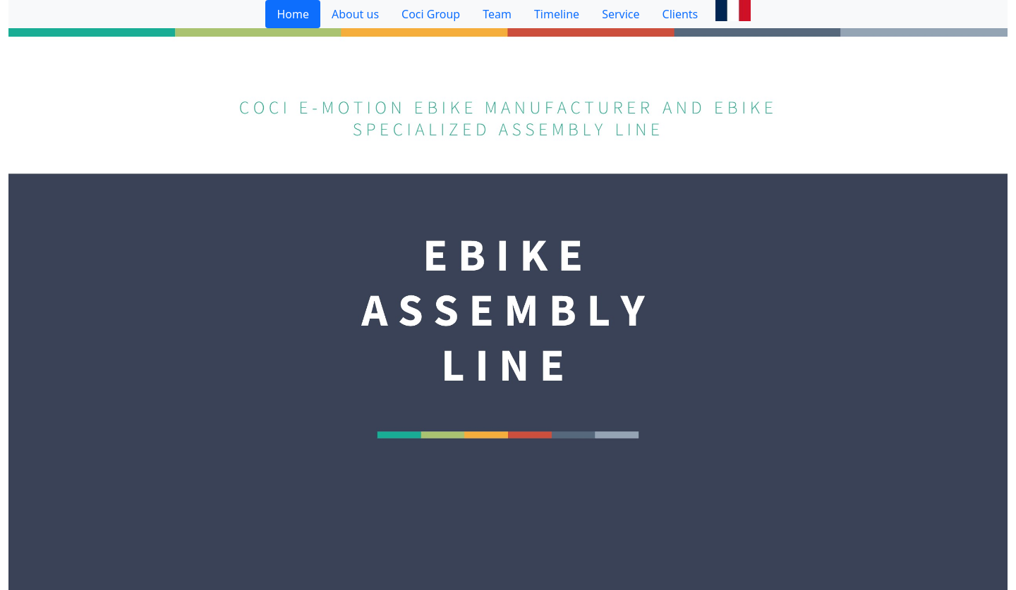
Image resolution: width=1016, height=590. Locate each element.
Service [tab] (620, 14)
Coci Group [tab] (430, 14)
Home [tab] (293, 14)
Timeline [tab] (556, 14)
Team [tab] (497, 14)
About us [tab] (355, 14)
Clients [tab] (680, 14)
